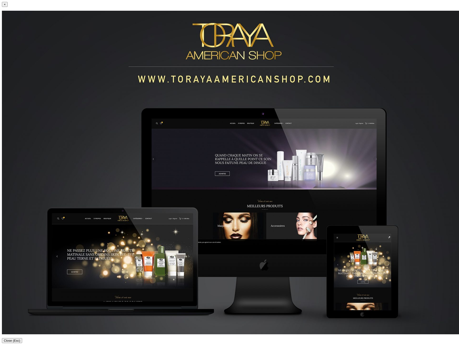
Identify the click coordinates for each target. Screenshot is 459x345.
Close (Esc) (12, 340)
